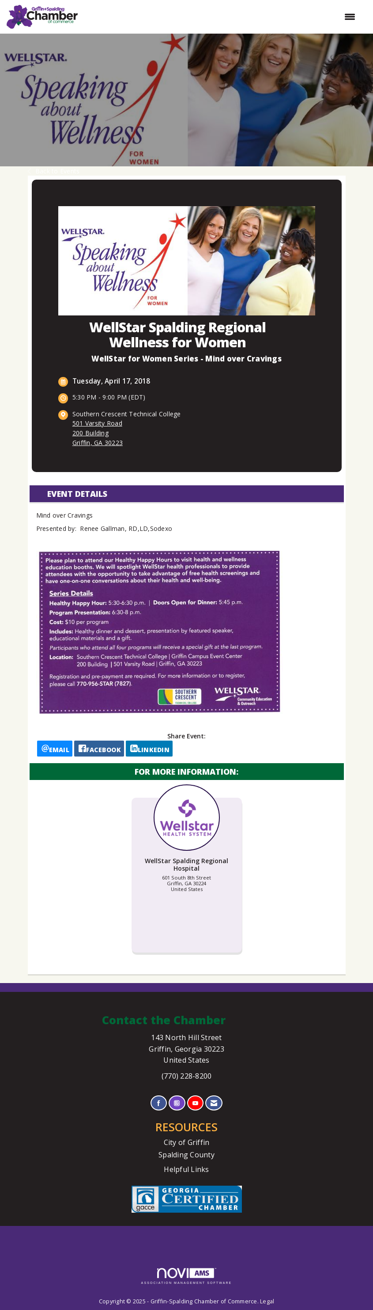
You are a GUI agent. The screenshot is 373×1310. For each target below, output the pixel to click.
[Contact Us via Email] (213, 1103)
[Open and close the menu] (221, 17)
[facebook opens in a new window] (99, 749)
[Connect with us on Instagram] (177, 1103)
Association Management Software (186, 1276)
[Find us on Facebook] (159, 1103)
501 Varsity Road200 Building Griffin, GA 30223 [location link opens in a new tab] (97, 433)
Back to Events (54, 171)
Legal (267, 1301)
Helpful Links (186, 1169)
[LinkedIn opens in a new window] (149, 749)
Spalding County (186, 1155)
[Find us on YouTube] (195, 1103)
